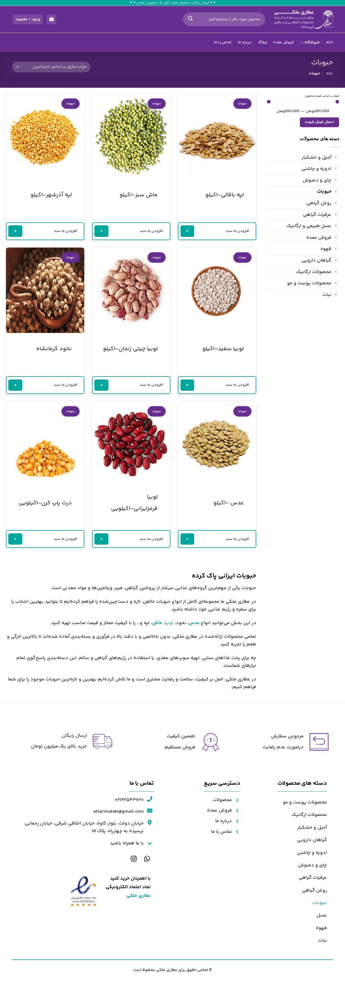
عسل (321, 915)
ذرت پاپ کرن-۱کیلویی (45, 503)
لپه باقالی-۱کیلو (224, 195)
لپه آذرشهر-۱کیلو (51, 195)
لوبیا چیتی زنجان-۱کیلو (130, 349)
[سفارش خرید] (51, 67)
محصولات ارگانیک (313, 272)
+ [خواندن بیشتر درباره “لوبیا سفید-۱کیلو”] (187, 384)
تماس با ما (223, 42)
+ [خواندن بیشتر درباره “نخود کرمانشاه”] (15, 384)
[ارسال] (190, 19)
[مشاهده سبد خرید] (51, 19)
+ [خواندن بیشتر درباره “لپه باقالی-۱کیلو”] (187, 231)
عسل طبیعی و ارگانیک (309, 226)
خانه (329, 42)
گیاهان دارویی (316, 260)
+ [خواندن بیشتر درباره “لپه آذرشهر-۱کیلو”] (15, 231)
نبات (326, 295)
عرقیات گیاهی (317, 214)
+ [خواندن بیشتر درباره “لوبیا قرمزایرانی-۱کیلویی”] (101, 538)
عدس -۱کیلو (228, 503)
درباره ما (244, 42)
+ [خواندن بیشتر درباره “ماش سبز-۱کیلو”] (101, 231)
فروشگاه (309, 42)
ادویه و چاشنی (316, 169)
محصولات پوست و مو (309, 283)
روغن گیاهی (318, 203)
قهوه (325, 249)
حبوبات (324, 191)
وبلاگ (262, 42)
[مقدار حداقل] (303, 101)
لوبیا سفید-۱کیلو (223, 349)
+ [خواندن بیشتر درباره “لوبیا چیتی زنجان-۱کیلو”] (101, 384)
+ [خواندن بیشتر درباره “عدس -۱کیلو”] (187, 538)
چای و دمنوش (317, 180)
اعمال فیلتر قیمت (319, 122)
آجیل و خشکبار (316, 157)
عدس (194, 623)
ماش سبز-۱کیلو (139, 195)
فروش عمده (283, 42)
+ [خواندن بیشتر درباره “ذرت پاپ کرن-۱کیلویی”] (15, 538)
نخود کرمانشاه (54, 349)
